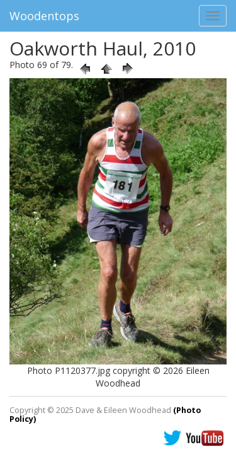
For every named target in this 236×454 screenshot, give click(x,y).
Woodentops (44, 15)
